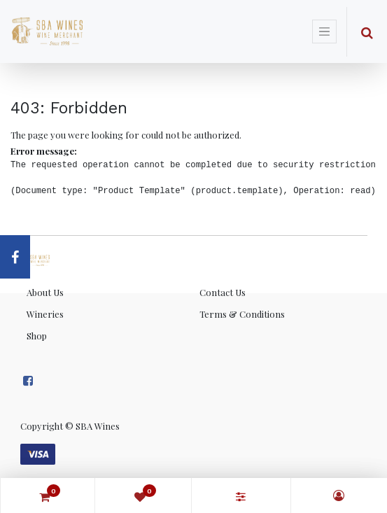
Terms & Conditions (242, 314)
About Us (45, 292)
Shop (37, 336)
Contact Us (222, 292)
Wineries (45, 314)
